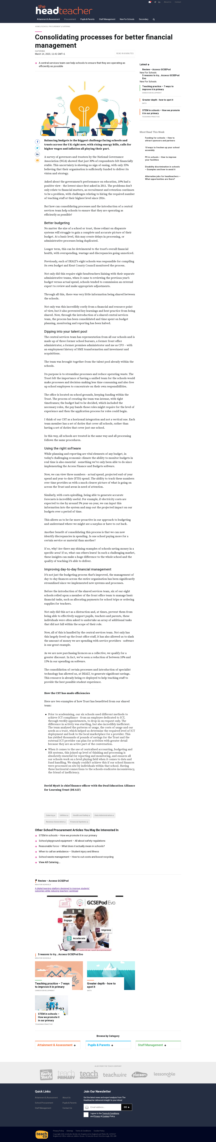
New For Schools (127, 19)
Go (126, 1107)
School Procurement (51, 26)
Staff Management (107, 19)
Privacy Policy (58, 1131)
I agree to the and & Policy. (104, 1115)
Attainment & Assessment (48, 19)
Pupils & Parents (87, 19)
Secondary (143, 19)
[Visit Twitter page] (155, 2)
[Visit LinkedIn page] (159, 2)
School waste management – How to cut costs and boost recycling (76, 857)
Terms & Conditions (110, 1113)
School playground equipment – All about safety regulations (72, 841)
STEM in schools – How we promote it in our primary (68, 835)
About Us (167, 2)
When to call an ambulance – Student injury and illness (69, 851)
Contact (178, 2)
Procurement (70, 19)
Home (37, 26)
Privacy (97, 1116)
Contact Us (67, 1108)
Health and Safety (81, 815)
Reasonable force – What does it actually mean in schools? (72, 846)
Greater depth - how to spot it (157, 100)
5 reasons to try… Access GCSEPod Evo (160, 77)
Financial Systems (79, 821)
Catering (66, 26)
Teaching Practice (44, 1024)
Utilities (64, 815)
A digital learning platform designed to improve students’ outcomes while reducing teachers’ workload (62, 889)
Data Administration (104, 815)
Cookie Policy (99, 1131)
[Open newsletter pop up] (150, 2)
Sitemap (70, 1131)
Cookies (105, 1116)
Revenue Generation (56, 821)
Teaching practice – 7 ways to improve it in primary (158, 88)
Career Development (45, 990)
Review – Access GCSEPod (156, 69)
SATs (89, 990)
